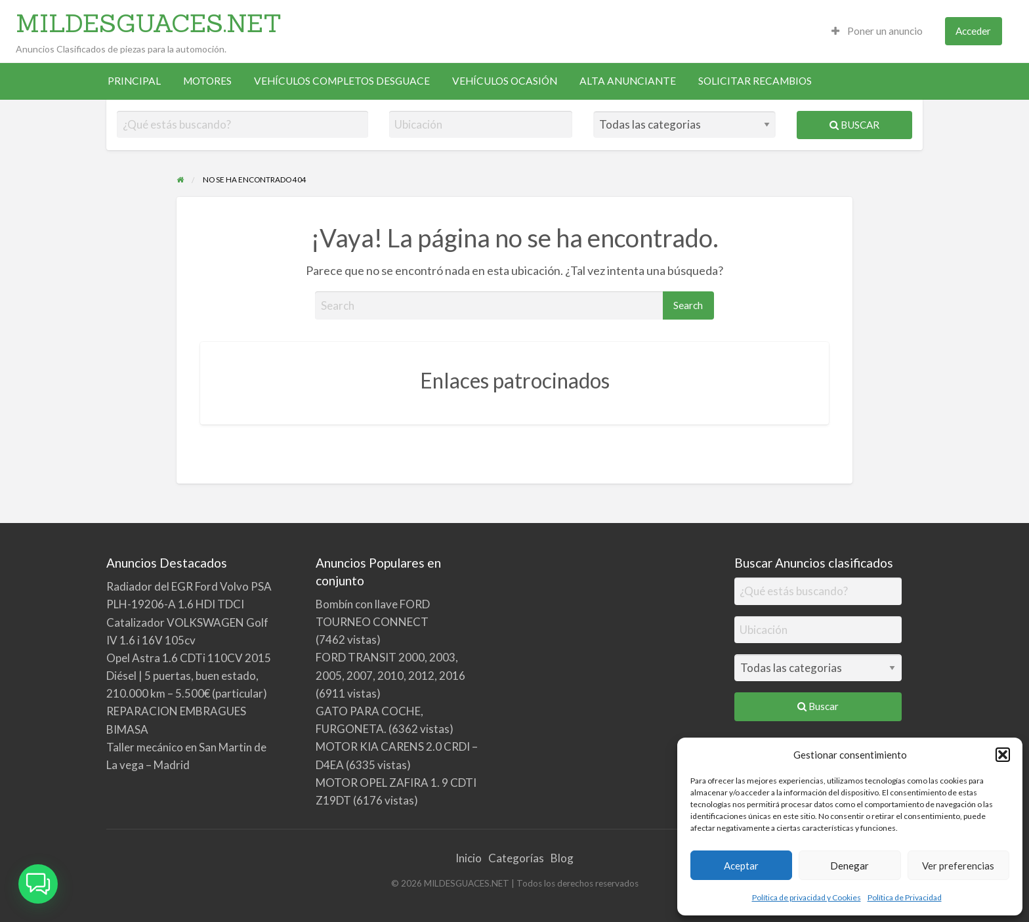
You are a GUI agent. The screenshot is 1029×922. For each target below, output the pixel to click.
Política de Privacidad (905, 897)
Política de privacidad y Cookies (806, 897)
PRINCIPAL (134, 81)
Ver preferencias (958, 865)
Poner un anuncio (877, 31)
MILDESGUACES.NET (149, 23)
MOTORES (207, 81)
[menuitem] (877, 31)
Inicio (468, 858)
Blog (562, 858)
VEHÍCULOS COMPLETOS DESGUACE (342, 81)
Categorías (516, 858)
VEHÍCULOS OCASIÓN (504, 81)
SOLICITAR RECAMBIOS (755, 81)
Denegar (849, 865)
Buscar (854, 125)
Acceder (973, 31)
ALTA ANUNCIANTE (627, 81)
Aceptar (741, 865)
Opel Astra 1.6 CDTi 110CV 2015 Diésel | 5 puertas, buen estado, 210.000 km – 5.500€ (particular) (188, 675)
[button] (1002, 754)
